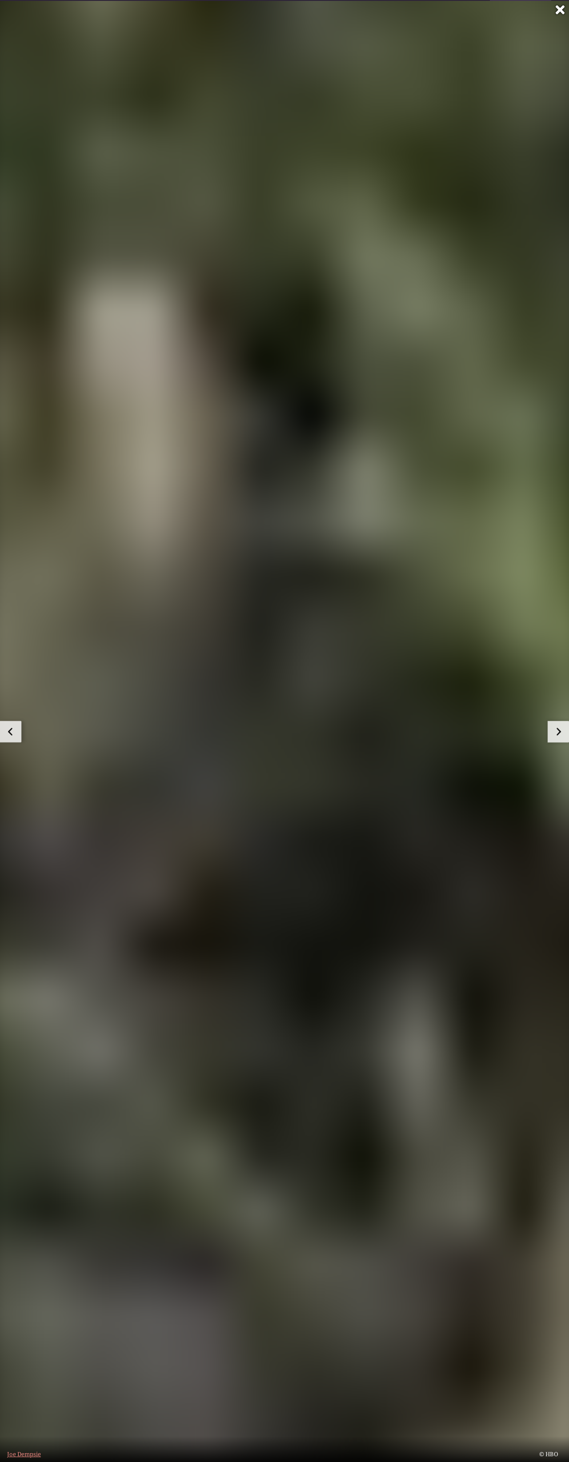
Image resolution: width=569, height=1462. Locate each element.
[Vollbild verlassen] (560, 10)
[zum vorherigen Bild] (10, 731)
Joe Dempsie (24, 1454)
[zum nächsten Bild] (558, 731)
